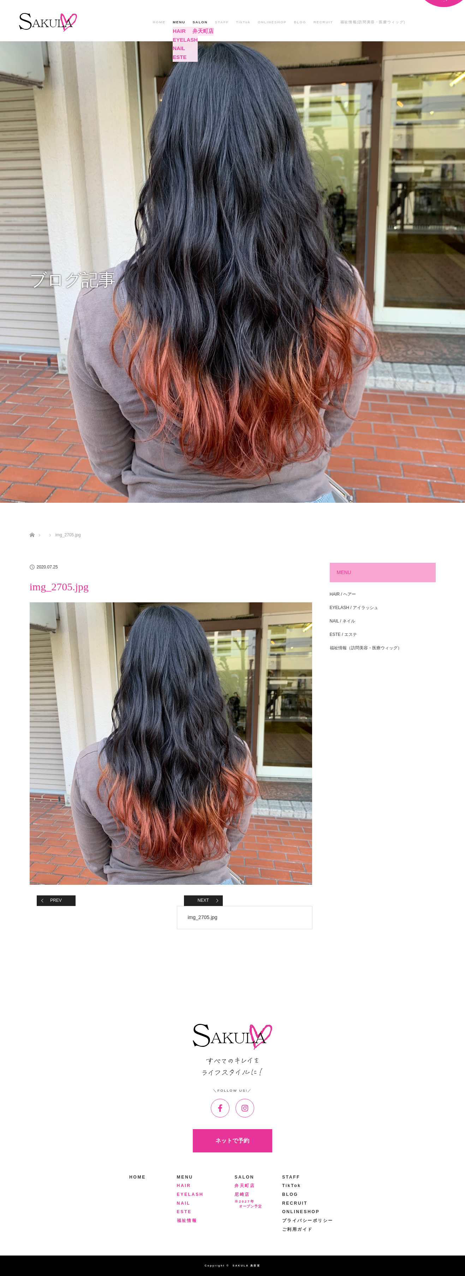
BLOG (300, 22)
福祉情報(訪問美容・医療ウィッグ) (373, 22)
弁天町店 (244, 1185)
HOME (159, 22)
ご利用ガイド (297, 1229)
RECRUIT (323, 22)
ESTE (184, 1211)
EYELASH (190, 1194)
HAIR (184, 1185)
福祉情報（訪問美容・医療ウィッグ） (366, 647)
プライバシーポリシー (307, 1220)
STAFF (222, 22)
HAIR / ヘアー (343, 594)
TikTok (243, 22)
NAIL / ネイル (342, 621)
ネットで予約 (232, 1141)
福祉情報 (187, 1220)
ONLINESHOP (272, 22)
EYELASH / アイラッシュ (354, 607)
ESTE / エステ (343, 634)
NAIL (184, 1203)
